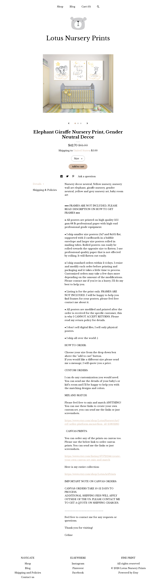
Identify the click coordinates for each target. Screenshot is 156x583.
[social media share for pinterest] (73, 176)
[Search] (98, 7)
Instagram (78, 563)
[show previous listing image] (68, 123)
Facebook (78, 572)
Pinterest (78, 568)
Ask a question (87, 176)
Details (38, 184)
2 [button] (78, 123)
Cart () (86, 6)
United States (82, 150)
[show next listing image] (87, 123)
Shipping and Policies (27, 572)
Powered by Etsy (128, 572)
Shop (60, 6)
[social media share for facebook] (61, 176)
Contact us (27, 577)
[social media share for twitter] (67, 176)
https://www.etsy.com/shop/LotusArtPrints (90, 474)
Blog (72, 6)
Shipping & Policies (45, 190)
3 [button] (81, 123)
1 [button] (75, 123)
